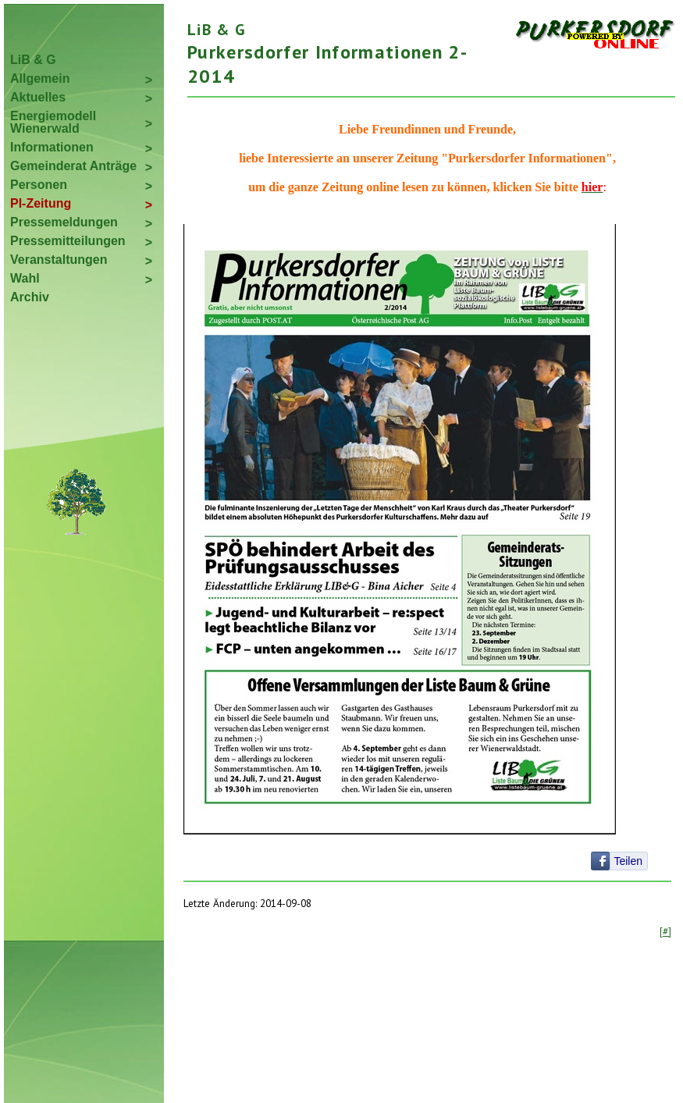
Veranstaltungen (58, 259)
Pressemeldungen (64, 222)
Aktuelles (38, 97)
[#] (665, 931)
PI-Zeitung (40, 203)
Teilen (628, 861)
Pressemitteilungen (68, 240)
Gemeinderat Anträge (73, 166)
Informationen (52, 147)
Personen (38, 184)
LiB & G (33, 59)
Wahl (25, 278)
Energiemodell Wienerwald (53, 122)
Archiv (29, 297)
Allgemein (39, 78)
